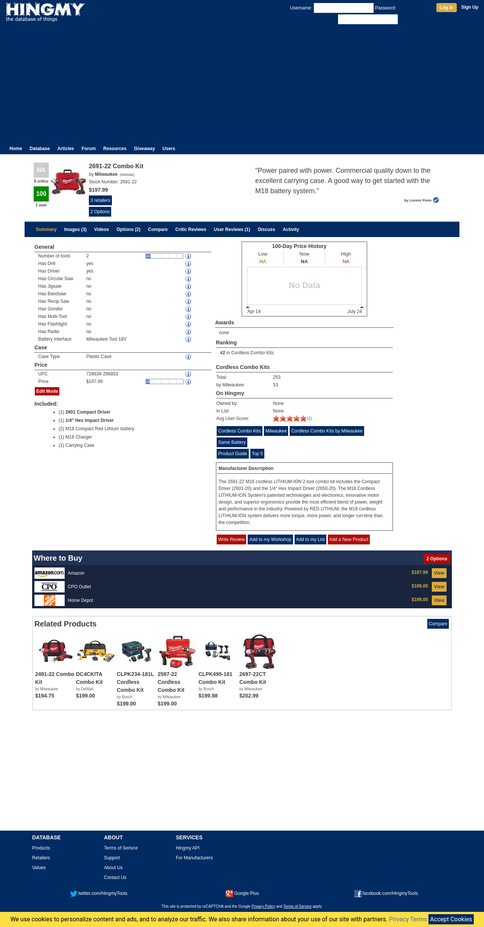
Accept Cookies (451, 919)
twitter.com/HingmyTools (98, 893)
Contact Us (115, 877)
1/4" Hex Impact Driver (89, 420)
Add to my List (310, 539)
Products (41, 848)
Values (39, 867)
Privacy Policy (263, 906)
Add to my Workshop (270, 539)
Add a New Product (348, 539)
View (439, 573)
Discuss (266, 229)
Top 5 (257, 453)
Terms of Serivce (121, 848)
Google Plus (242, 893)
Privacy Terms (408, 919)
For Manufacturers (194, 857)
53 (275, 385)
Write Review (231, 539)
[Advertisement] (242, 82)
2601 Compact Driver (87, 412)
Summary (46, 229)
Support (112, 857)
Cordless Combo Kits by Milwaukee (327, 431)
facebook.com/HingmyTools (386, 893)
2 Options (100, 211)
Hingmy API (188, 848)
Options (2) (128, 229)
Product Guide (232, 453)
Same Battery (232, 442)
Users (169, 148)
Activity (291, 229)
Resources (114, 148)
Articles (65, 148)
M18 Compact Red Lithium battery (99, 428)
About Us (113, 867)
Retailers (41, 857)
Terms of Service (298, 906)
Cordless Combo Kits (252, 352)
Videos (101, 229)
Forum (89, 148)
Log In (446, 7)
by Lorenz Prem (417, 200)
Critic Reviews (190, 229)
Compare (158, 229)
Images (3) (75, 229)
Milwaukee (276, 431)
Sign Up (469, 7)
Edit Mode (47, 391)
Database (39, 148)
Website (127, 175)
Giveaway (144, 148)
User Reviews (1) (232, 229)
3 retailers (100, 200)
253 (277, 377)
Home (15, 148)
